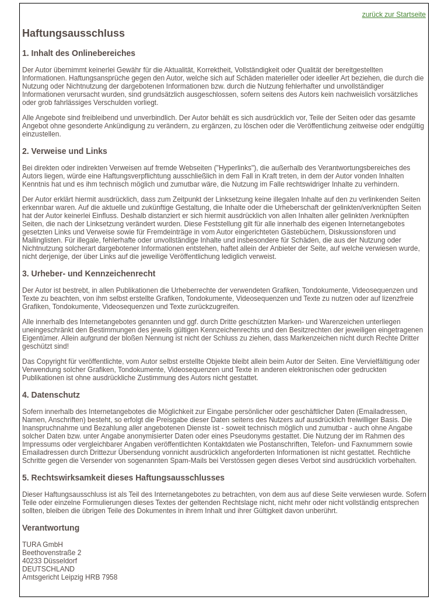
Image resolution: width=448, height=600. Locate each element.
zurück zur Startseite (394, 14)
